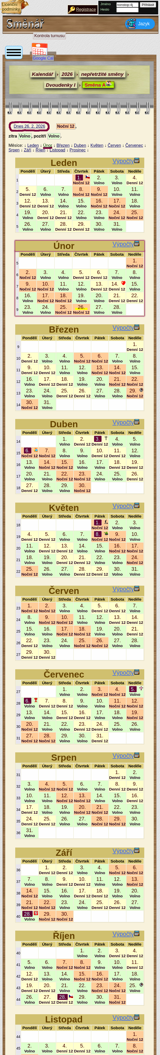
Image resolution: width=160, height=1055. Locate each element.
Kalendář (42, 74)
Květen (97, 145)
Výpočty (126, 161)
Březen (63, 145)
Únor (47, 145)
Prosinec (78, 150)
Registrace (86, 9)
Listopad (57, 150)
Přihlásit (148, 5)
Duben (80, 145)
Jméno (105, 4)
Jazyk (138, 24)
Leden (33, 145)
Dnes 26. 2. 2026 (34, 128)
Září (27, 150)
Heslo (104, 9)
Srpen (14, 150)
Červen (114, 145)
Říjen (40, 150)
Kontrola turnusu (49, 36)
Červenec (134, 145)
